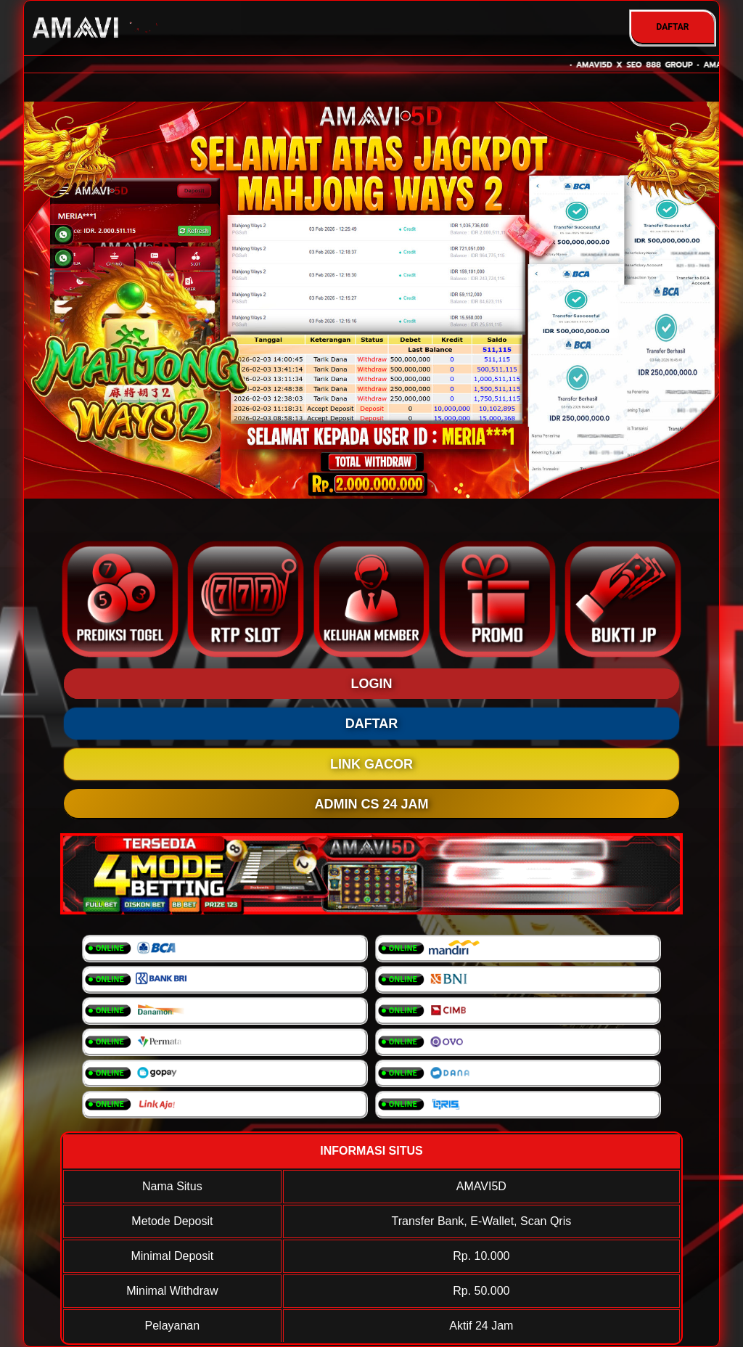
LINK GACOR (371, 764)
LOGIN (372, 683)
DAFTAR (672, 27)
